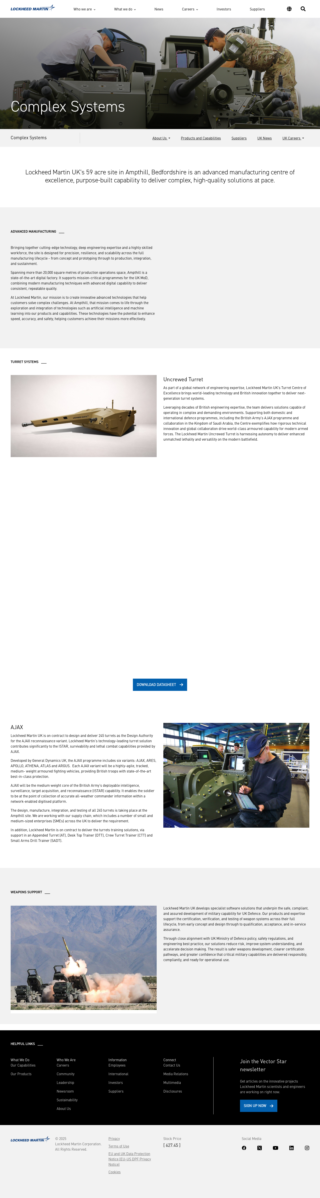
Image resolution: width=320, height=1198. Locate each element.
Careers (188, 8)
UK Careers (291, 137)
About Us (160, 137)
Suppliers (257, 8)
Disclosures (172, 1091)
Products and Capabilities (201, 137)
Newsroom (65, 1091)
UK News (264, 137)
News (158, 8)
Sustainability (67, 1099)
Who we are (83, 8)
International (118, 1073)
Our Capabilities (23, 1065)
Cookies (114, 1171)
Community (65, 1073)
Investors (224, 8)
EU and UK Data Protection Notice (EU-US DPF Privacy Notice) (129, 1159)
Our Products (21, 1073)
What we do (123, 8)
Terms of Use (118, 1146)
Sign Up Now (255, 1105)
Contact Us (171, 1065)
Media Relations (175, 1073)
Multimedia (172, 1082)
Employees (117, 1065)
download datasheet (156, 684)
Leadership (65, 1082)
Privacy (114, 1138)
